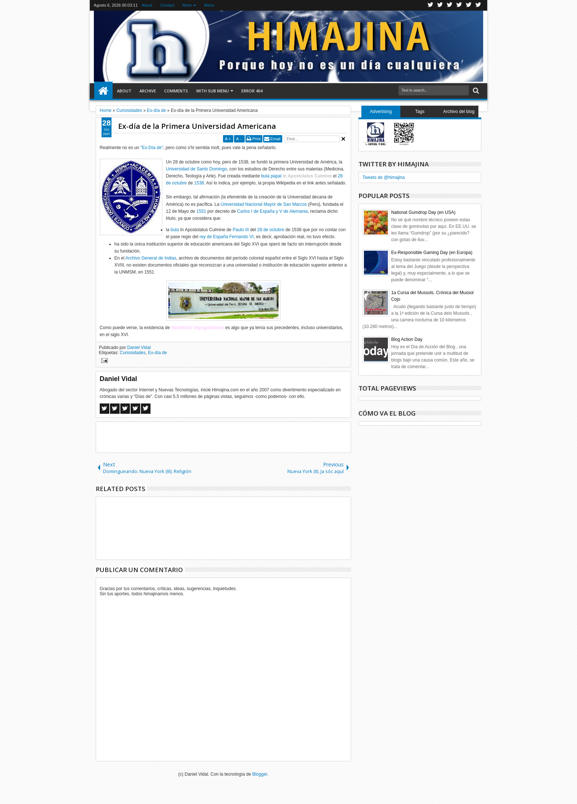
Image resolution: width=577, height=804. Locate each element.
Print (256, 139)
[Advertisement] (223, 437)
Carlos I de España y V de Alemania (272, 211)
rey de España (213, 236)
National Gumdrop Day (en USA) (423, 212)
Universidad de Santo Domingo (196, 169)
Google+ (449, 5)
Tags (419, 111)
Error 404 (251, 91)
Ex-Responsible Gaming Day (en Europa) (431, 252)
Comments (176, 91)
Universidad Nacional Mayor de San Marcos (264, 204)
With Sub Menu (212, 91)
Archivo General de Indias (150, 258)
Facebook (440, 5)
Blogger (259, 774)
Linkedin (469, 5)
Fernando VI (241, 236)
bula (265, 176)
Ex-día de (157, 352)
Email (275, 139)
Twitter (430, 5)
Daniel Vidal (139, 347)
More (187, 5)
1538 (199, 183)
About (147, 5)
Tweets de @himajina (383, 177)
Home (103, 91)
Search (475, 90)
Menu (209, 5)
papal (275, 176)
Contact (167, 5)
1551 (201, 211)
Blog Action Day (406, 339)
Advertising (381, 111)
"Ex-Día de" (152, 147)
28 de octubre (270, 229)
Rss (459, 5)
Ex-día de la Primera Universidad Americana (197, 126)
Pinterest (478, 5)
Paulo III (241, 229)
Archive (147, 91)
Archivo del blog (458, 111)
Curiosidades (133, 352)
